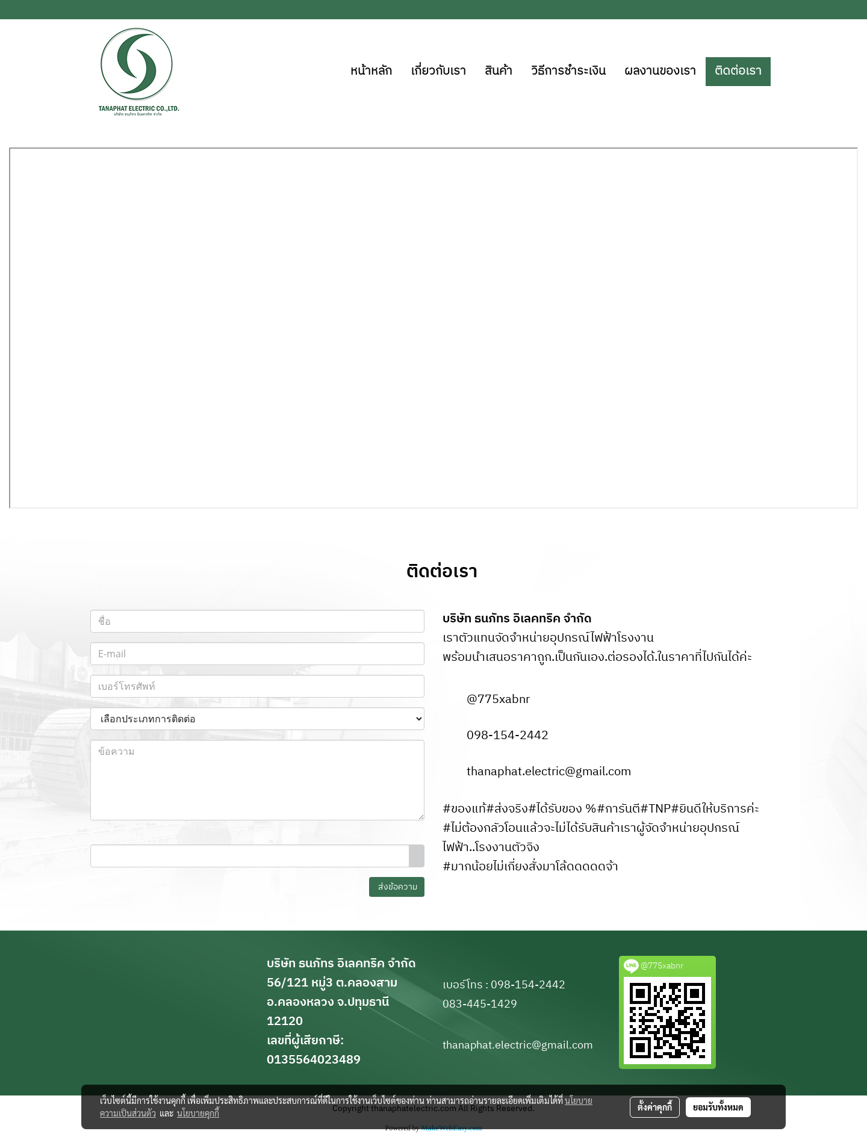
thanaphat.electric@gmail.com (549, 772)
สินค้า (498, 71)
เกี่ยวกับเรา (438, 71)
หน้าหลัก (371, 71)
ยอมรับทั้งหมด (718, 1106)
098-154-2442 (507, 736)
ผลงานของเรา (660, 71)
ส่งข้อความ (396, 887)
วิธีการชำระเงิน (568, 71)
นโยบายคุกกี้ (198, 1113)
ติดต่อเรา (738, 71)
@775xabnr (498, 700)
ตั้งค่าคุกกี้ (655, 1106)
